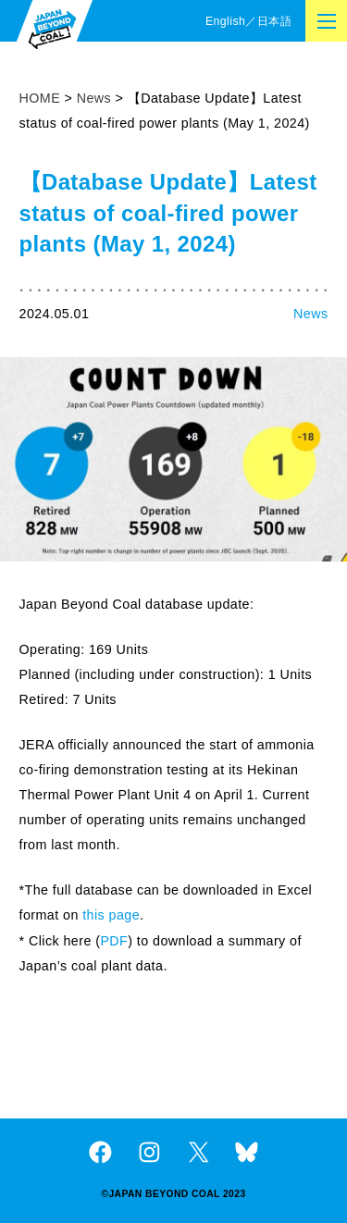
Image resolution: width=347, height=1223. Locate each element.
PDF (114, 940)
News (310, 313)
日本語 (274, 21)
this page (111, 915)
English (225, 21)
